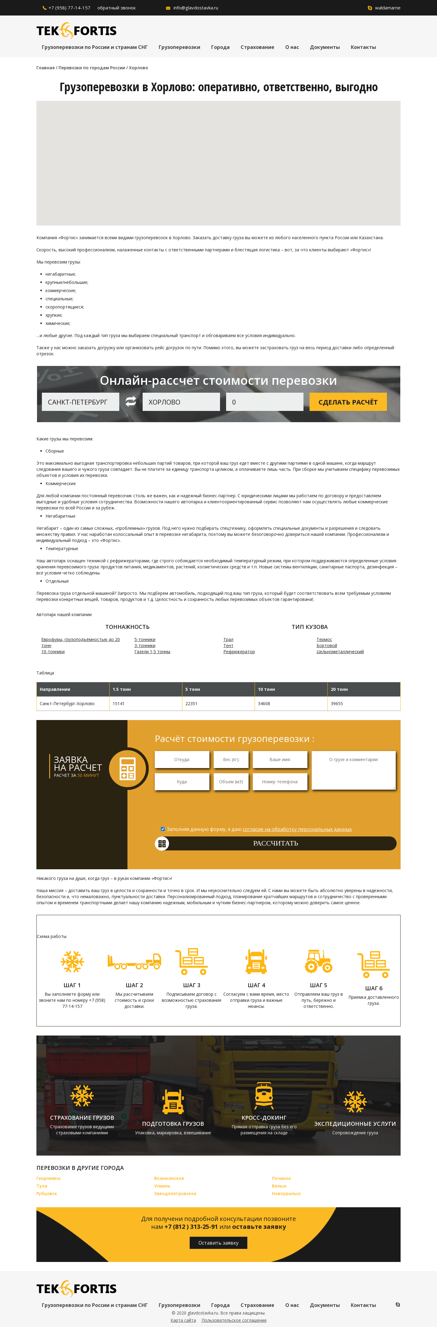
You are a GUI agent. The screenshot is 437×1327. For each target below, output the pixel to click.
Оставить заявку (218, 1242)
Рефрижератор (239, 651)
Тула (41, 1186)
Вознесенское (169, 1178)
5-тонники (144, 639)
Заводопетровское (175, 1193)
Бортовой (327, 645)
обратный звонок (116, 8)
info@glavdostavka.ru (196, 8)
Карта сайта (183, 1320)
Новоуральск (286, 1193)
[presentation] (278, 810)
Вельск (279, 1186)
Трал (228, 639)
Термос (324, 639)
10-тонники (53, 651)
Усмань (162, 1186)
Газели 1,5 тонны (152, 651)
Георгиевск (48, 1178)
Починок (281, 1178)
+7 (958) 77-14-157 (69, 8)
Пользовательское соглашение (234, 1320)
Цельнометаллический (340, 651)
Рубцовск (46, 1193)
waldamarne (388, 8)
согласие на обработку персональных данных (297, 829)
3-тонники (144, 645)
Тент (228, 645)
